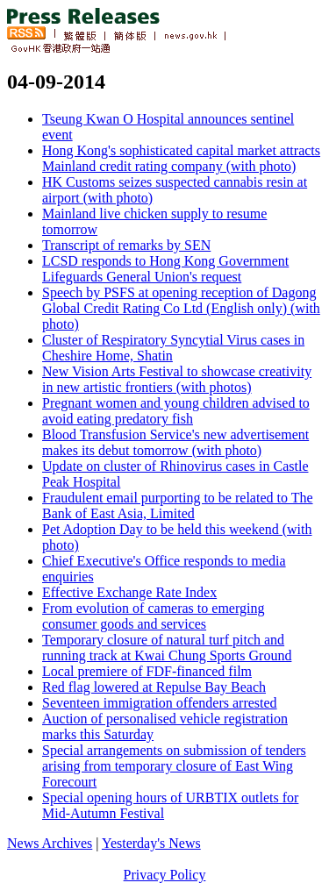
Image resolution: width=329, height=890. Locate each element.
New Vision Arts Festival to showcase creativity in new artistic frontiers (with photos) (176, 379)
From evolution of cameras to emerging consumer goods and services (153, 616)
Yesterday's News (151, 843)
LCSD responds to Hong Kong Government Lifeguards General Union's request (165, 268)
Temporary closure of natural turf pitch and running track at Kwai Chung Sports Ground (166, 647)
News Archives (49, 843)
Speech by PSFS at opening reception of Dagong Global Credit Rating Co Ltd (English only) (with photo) (181, 308)
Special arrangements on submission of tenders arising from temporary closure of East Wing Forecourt (174, 766)
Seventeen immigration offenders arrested (159, 702)
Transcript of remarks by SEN (126, 245)
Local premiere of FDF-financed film (147, 671)
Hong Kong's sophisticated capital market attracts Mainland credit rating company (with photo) (181, 158)
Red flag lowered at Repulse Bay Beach (154, 687)
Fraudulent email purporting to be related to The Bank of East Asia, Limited (177, 505)
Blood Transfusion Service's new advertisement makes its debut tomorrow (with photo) (175, 442)
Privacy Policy (165, 874)
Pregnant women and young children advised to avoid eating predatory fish (176, 410)
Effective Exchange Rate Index (129, 592)
